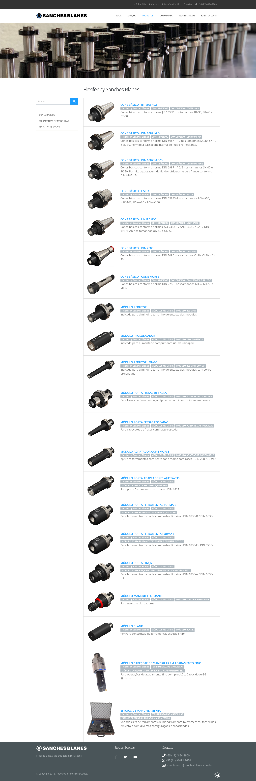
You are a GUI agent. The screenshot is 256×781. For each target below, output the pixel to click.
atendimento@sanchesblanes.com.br (189, 765)
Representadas (187, 15)
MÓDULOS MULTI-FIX (49, 127)
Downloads (166, 15)
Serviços (131, 15)
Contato (154, 4)
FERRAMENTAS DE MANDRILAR (54, 121)
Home (118, 15)
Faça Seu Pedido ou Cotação (177, 4)
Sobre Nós (140, 4)
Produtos (147, 15)
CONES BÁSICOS (47, 115)
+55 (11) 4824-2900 (206, 4)
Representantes (209, 15)
